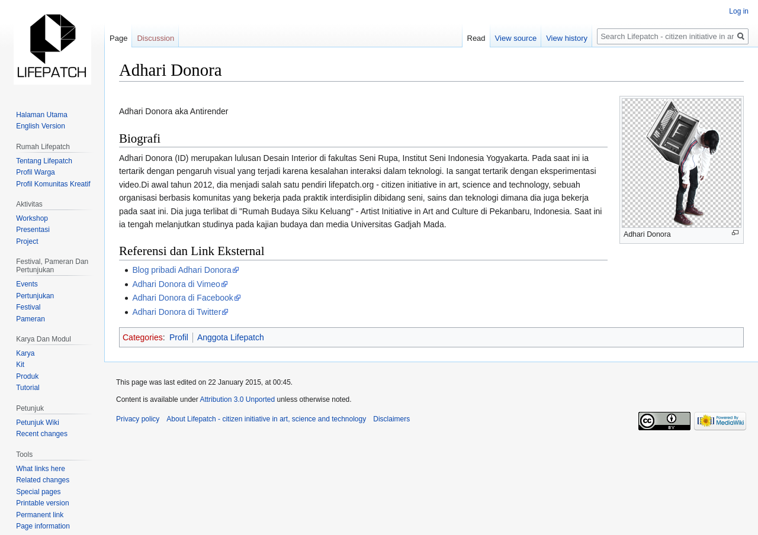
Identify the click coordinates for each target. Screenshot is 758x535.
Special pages (38, 492)
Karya (25, 353)
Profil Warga (35, 172)
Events (27, 284)
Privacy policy (137, 419)
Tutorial (28, 387)
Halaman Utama (42, 115)
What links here (40, 469)
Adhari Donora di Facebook (182, 297)
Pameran (30, 319)
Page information (43, 526)
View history (566, 38)
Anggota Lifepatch (230, 337)
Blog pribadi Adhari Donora (181, 270)
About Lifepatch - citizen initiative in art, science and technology (266, 419)
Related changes (42, 480)
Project (27, 241)
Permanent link (39, 515)
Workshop (32, 218)
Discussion (155, 38)
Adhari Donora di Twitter (176, 312)
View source (516, 38)
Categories (143, 337)
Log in (739, 11)
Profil (178, 337)
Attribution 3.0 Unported (237, 399)
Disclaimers (391, 419)
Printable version (42, 503)
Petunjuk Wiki (37, 422)
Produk (27, 376)
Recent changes (42, 434)
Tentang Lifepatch (44, 161)
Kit (20, 364)
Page (118, 38)
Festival (28, 307)
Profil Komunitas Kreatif (53, 184)
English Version (40, 126)
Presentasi (33, 229)
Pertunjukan (35, 296)
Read (476, 38)
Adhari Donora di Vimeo (176, 284)
